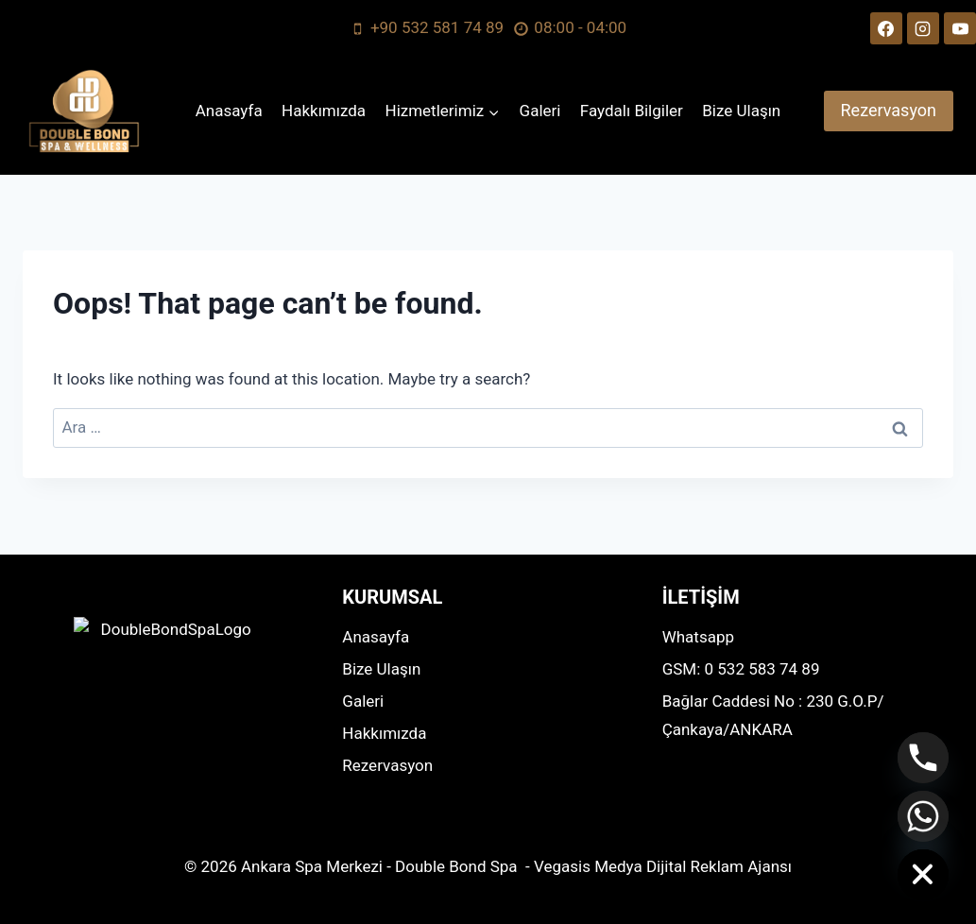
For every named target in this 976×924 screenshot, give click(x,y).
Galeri (540, 110)
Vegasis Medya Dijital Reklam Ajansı (663, 866)
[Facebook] (886, 28)
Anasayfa (229, 110)
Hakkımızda (324, 110)
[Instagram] (923, 28)
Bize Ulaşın (741, 110)
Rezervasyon (889, 110)
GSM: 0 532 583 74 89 (741, 668)
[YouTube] (960, 28)
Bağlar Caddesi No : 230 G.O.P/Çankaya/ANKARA (773, 716)
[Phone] (923, 757)
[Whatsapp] (923, 816)
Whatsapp (698, 636)
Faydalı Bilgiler (631, 110)
